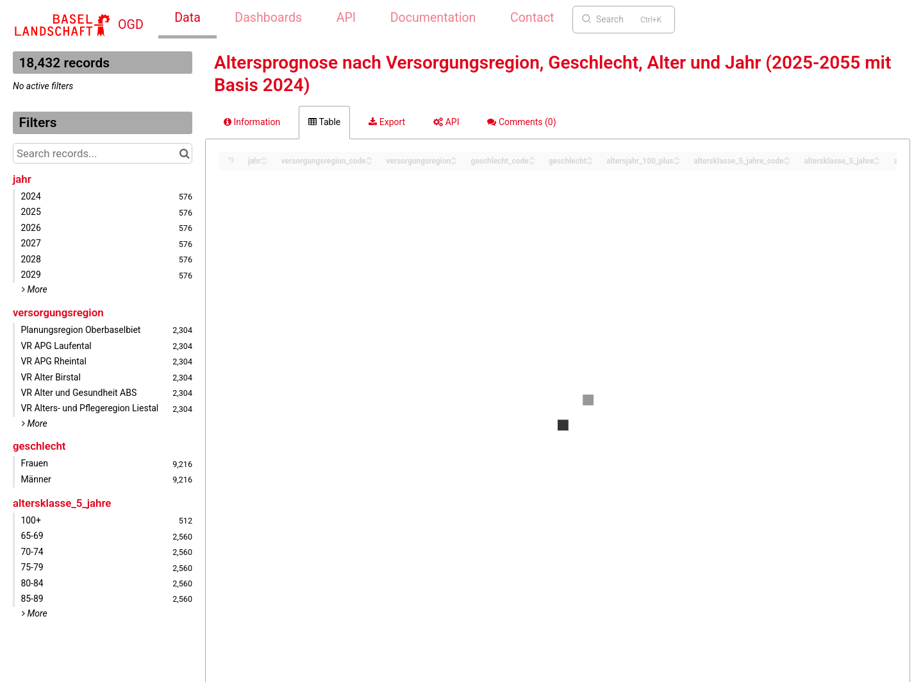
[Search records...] (102, 153)
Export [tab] (387, 122)
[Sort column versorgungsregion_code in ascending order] (369, 157)
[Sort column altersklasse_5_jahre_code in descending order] (787, 162)
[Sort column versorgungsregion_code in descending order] (369, 162)
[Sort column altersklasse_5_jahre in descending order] (877, 162)
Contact (532, 17)
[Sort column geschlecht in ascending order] (589, 157)
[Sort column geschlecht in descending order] (589, 162)
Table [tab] (324, 122)
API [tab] (446, 122)
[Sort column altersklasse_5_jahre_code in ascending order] (787, 157)
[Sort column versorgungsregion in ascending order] (454, 157)
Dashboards (268, 17)
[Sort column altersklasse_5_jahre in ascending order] (877, 157)
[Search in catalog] (184, 153)
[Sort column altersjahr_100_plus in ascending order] (677, 157)
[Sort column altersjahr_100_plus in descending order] (677, 162)
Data (187, 17)
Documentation (433, 17)
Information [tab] (252, 122)
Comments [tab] (521, 122)
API (346, 17)
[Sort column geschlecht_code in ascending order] (532, 157)
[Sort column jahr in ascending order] (264, 157)
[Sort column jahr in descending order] (264, 162)
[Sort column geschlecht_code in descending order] (532, 162)
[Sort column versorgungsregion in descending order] (454, 162)
